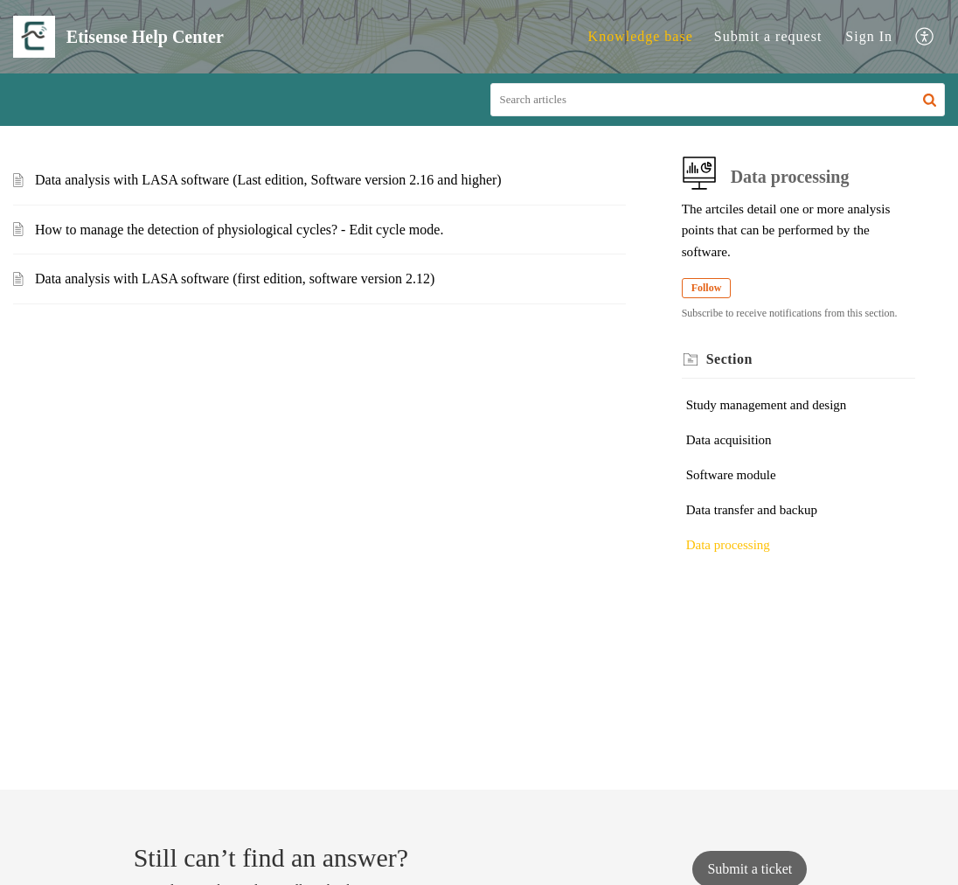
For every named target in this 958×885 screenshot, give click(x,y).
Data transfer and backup (751, 510)
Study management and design (766, 405)
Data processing (728, 545)
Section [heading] (729, 359)
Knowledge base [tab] (640, 36)
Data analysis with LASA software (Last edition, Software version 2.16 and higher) (268, 179)
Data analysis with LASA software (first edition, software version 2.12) (234, 278)
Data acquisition (729, 440)
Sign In (868, 36)
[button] (925, 37)
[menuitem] (869, 37)
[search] (718, 99)
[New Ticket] (749, 868)
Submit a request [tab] (768, 36)
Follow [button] (706, 288)
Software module (731, 475)
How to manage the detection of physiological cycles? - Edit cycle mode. (239, 229)
